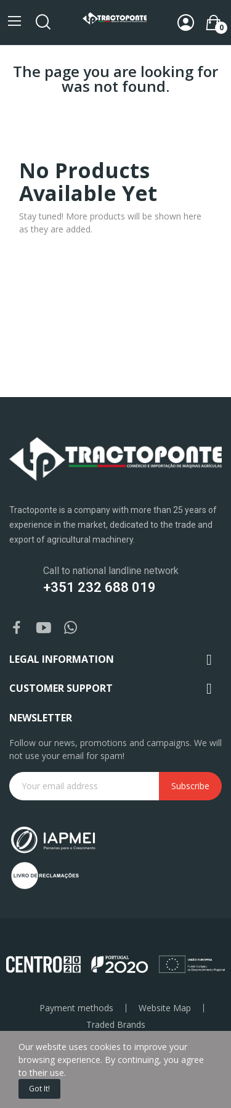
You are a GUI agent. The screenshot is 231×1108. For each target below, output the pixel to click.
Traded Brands (115, 1024)
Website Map (165, 1008)
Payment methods (76, 1008)
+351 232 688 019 (99, 587)
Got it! (39, 1088)
